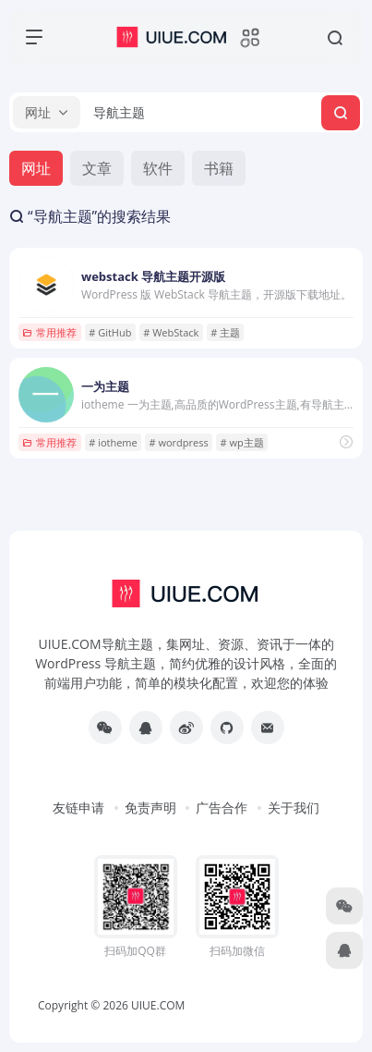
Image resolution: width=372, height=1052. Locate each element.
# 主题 (225, 332)
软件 (158, 168)
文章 (97, 168)
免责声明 (150, 807)
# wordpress (179, 442)
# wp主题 (242, 442)
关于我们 (293, 807)
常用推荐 (49, 332)
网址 (36, 168)
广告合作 (221, 807)
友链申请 (78, 807)
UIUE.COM (158, 1005)
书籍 (219, 168)
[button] (46, 112)
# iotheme (113, 442)
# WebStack (170, 332)
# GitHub (110, 332)
